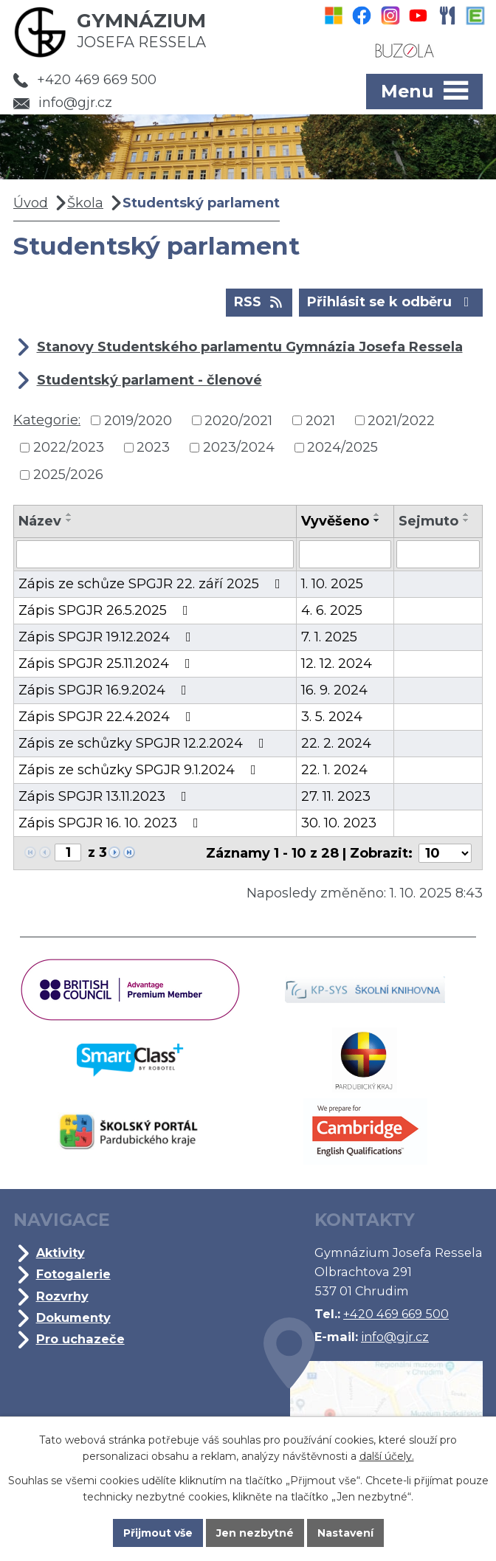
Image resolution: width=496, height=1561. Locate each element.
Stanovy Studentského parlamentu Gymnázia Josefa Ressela (250, 347)
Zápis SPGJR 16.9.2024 (105, 690)
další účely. (386, 1456)
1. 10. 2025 (332, 584)
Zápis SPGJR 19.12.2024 (107, 637)
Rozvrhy (62, 1296)
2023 (153, 447)
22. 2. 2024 (336, 743)
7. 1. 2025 (329, 637)
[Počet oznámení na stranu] (445, 853)
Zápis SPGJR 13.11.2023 (105, 796)
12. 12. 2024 (336, 663)
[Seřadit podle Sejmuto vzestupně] (466, 514)
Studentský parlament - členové (149, 380)
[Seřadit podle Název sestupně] (69, 520)
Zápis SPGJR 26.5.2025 (106, 610)
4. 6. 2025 (331, 610)
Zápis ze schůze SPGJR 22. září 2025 (152, 584)
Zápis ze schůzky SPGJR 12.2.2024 (144, 743)
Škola (85, 203)
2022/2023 (68, 447)
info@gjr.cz (62, 102)
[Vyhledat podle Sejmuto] (438, 554)
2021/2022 (401, 420)
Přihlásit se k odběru (391, 301)
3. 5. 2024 (331, 717)
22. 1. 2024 (334, 770)
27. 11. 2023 (336, 796)
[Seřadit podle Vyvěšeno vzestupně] (377, 514)
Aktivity (60, 1252)
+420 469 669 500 (84, 80)
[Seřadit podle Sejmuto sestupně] (466, 520)
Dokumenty (73, 1317)
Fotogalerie (73, 1274)
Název (39, 521)
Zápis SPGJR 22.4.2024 (107, 717)
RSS (259, 301)
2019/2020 (138, 420)
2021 (320, 420)
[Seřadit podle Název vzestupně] (69, 514)
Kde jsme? (373, 1409)
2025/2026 (68, 474)
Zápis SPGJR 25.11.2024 (107, 663)
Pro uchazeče (80, 1338)
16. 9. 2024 (334, 690)
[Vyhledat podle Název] (155, 554)
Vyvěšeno (335, 521)
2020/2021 (238, 420)
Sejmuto (428, 521)
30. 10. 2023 (338, 823)
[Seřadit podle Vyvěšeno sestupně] (377, 520)
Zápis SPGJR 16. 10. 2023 (111, 823)
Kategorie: (46, 420)
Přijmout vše (158, 1533)
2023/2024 (239, 447)
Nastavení (345, 1533)
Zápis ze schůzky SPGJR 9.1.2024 (140, 770)
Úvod (30, 203)
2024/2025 (342, 447)
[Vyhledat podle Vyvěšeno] (345, 554)
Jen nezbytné (255, 1533)
